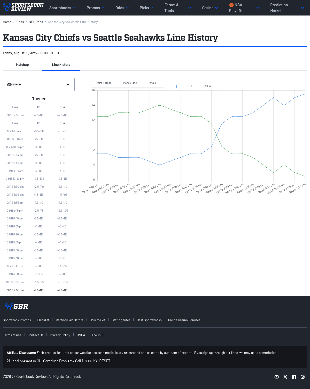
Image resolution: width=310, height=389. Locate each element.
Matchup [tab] (22, 64)
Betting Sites (121, 320)
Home (7, 22)
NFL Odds (36, 22)
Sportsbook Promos (17, 320)
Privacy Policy (60, 335)
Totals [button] (152, 82)
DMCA (81, 335)
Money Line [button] (130, 82)
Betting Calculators (69, 320)
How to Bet (97, 320)
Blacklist (43, 320)
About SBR (99, 335)
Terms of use (12, 335)
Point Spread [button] (104, 82)
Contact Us (35, 335)
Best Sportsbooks (149, 320)
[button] (22, 65)
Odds (20, 22)
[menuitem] (19, 319)
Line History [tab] (61, 64)
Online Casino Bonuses (184, 320)
